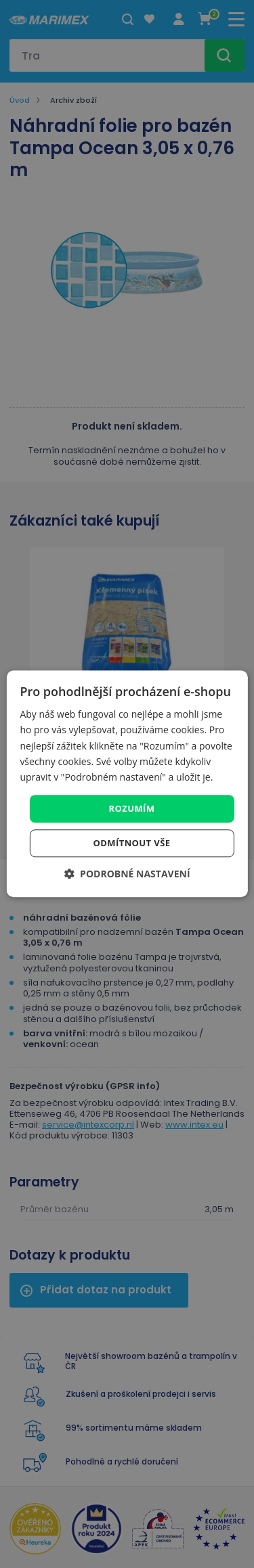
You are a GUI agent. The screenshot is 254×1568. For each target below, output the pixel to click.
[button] (127, 874)
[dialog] (126, 783)
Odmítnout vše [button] (132, 843)
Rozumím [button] (132, 808)
